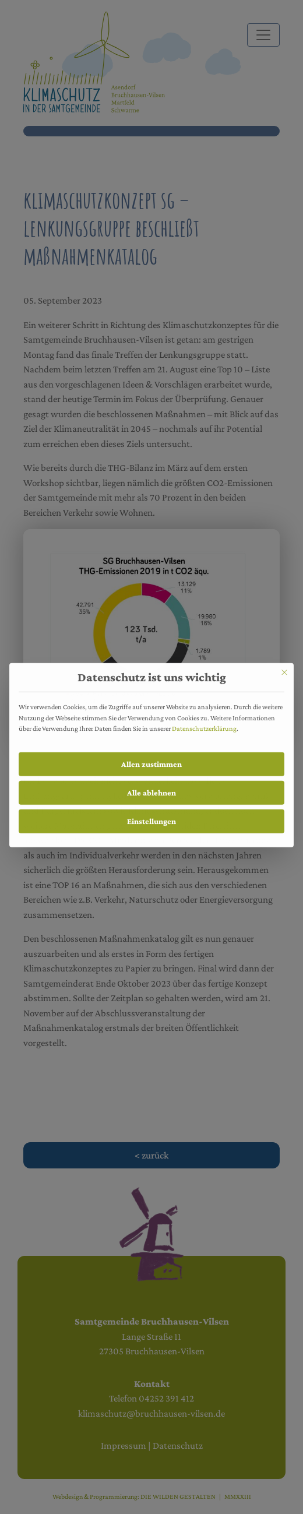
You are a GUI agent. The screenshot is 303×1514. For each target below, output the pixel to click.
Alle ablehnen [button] (151, 787)
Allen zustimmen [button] (151, 758)
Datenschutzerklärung (204, 723)
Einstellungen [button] (151, 815)
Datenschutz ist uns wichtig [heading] (151, 672)
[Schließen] (284, 667)
